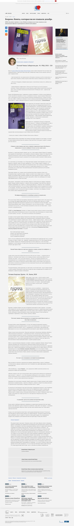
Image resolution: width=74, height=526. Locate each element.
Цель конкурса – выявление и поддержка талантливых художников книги (28, 522)
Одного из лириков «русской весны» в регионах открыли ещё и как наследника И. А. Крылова (45, 499)
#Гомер (26, 502)
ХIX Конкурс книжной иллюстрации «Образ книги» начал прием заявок (28, 518)
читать (27, 13)
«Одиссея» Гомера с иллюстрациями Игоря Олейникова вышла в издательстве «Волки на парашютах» (28, 499)
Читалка (39, 505)
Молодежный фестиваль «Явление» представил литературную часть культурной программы (61, 74)
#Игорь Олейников (29, 502)
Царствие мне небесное (43, 517)
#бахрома (14, 478)
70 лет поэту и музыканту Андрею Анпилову (11, 496)
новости (23, 13)
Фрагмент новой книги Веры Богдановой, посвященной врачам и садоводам (45, 519)
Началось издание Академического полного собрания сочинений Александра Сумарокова (61, 41)
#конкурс (30, 524)
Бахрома (14, 16)
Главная (9, 480)
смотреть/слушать (33, 13)
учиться (38, 13)
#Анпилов (13, 502)
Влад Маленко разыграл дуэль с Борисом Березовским (45, 496)
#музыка (45, 502)
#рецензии (10, 478)
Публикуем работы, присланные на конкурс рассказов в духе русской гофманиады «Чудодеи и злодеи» (12, 520)
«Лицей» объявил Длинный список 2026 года (61, 85)
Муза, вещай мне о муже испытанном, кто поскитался (28, 496)
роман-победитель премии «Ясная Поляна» (21, 70)
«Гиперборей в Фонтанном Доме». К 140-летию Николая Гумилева (61, 89)
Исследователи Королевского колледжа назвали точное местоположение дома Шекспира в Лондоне (61, 80)
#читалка (39, 521)
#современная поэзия (41, 502)
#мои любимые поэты (8, 502)
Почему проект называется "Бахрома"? (25, 62)
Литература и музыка (41, 484)
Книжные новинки (24, 484)
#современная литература (21, 478)
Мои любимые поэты (8, 484)
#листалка (23, 502)
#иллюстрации (27, 524)
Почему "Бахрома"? (15, 419)
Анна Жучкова (49, 478)
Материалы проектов (16, 480)
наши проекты (43, 13)
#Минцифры (23, 524)
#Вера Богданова (43, 521)
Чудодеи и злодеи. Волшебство (12, 517)
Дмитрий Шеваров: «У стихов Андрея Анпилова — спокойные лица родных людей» (11, 499)
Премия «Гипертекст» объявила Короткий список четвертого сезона (61, 69)
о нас (48, 13)
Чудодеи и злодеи (7, 505)
